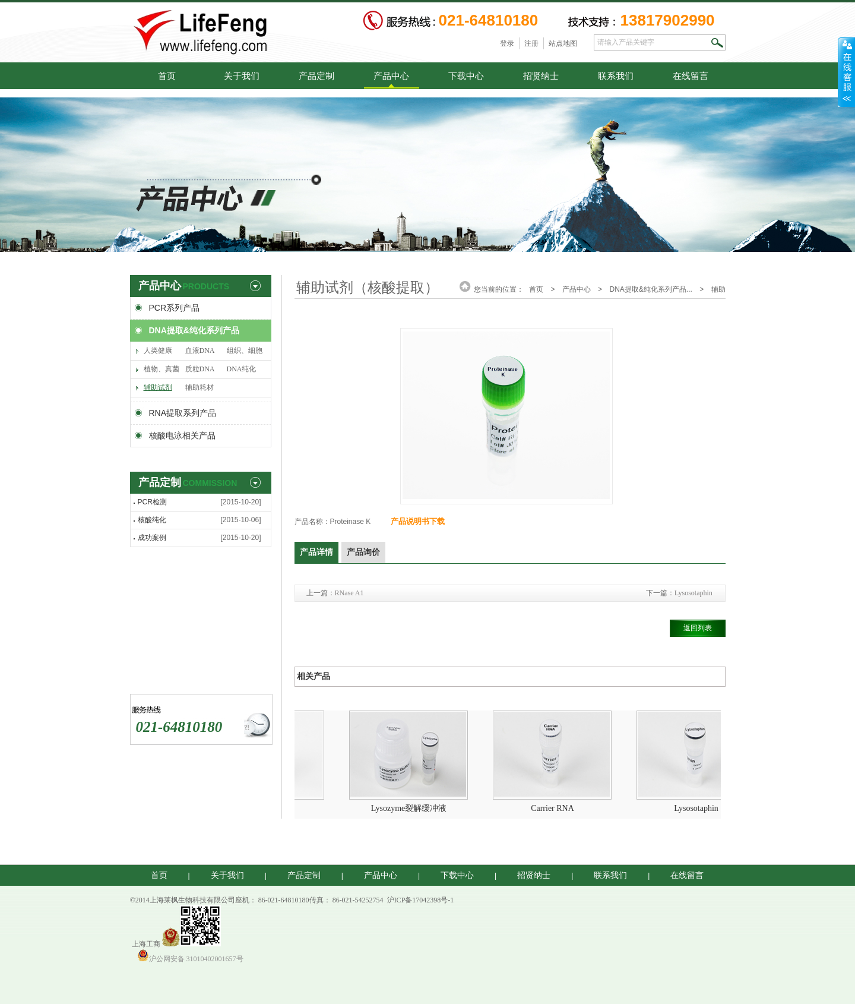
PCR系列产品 (174, 307)
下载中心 (466, 76)
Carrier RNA (556, 808)
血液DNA (200, 350)
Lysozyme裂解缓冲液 (413, 808)
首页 (167, 76)
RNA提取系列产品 (183, 413)
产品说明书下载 (418, 521)
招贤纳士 (541, 76)
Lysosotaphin (693, 593)
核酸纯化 (152, 520)
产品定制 (316, 76)
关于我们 (241, 76)
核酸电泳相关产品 (182, 435)
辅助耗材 (199, 387)
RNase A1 (349, 593)
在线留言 (690, 76)
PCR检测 (152, 502)
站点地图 (563, 43)
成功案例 (152, 537)
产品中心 (391, 76)
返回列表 (697, 628)
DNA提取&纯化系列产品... (650, 289)
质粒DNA (200, 369)
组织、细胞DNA (244, 353)
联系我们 (616, 76)
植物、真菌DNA (161, 371)
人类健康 (158, 350)
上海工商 (146, 944)
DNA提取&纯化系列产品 (194, 330)
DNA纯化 (241, 369)
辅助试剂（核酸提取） (158, 390)
